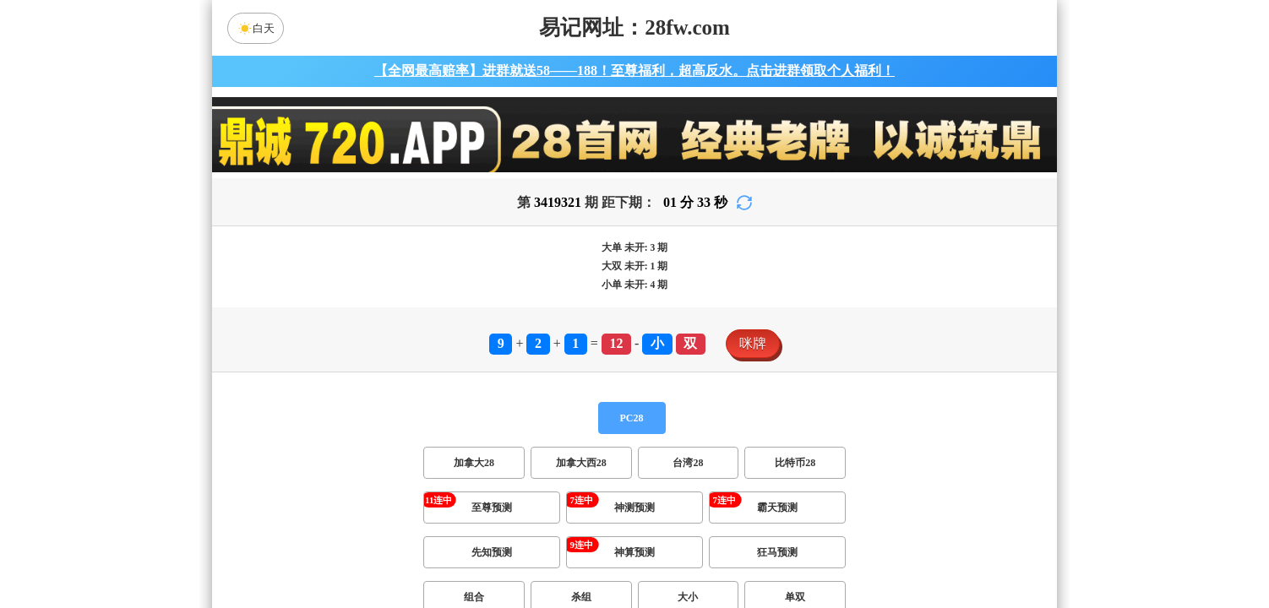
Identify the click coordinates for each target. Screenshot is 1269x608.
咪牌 (752, 343)
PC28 (632, 418)
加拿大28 (474, 463)
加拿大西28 (581, 463)
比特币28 (795, 463)
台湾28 (688, 463)
